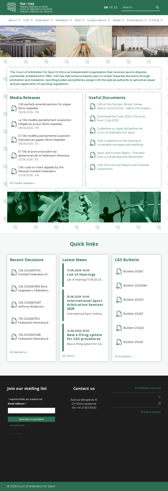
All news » (68, 355)
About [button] (15, 20)
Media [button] (118, 20)
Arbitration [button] (44, 20)
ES (115, 7)
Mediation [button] (64, 20)
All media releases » (22, 183)
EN (106, 7)
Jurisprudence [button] (98, 20)
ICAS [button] (28, 20)
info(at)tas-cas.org (148, 388)
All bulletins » (124, 356)
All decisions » (19, 352)
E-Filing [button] (156, 20)
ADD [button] (79, 20)
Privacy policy (151, 412)
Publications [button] (137, 20)
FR (111, 7)
